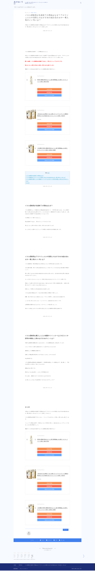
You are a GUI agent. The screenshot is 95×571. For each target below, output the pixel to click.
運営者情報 (16, 559)
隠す (49, 163)
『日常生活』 (35, 12)
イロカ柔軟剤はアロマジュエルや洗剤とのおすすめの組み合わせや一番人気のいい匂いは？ (46, 168)
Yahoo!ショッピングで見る (43, 92)
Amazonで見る (43, 89)
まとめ (28, 173)
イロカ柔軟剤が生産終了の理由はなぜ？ (35, 166)
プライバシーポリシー (24, 559)
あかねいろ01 (19, 3)
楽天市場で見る (54, 89)
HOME (15, 555)
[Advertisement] (47, 40)
